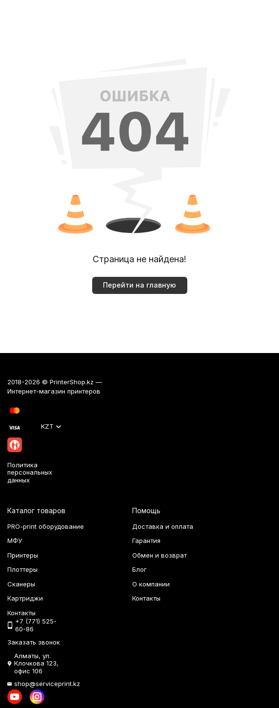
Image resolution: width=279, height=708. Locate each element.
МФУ (14, 540)
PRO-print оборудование (45, 526)
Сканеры (21, 584)
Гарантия (146, 540)
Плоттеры (22, 569)
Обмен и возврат (159, 555)
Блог (139, 569)
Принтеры (22, 555)
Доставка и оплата (162, 526)
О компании (151, 584)
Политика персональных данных (29, 472)
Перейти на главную (139, 285)
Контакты (146, 598)
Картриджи (25, 598)
